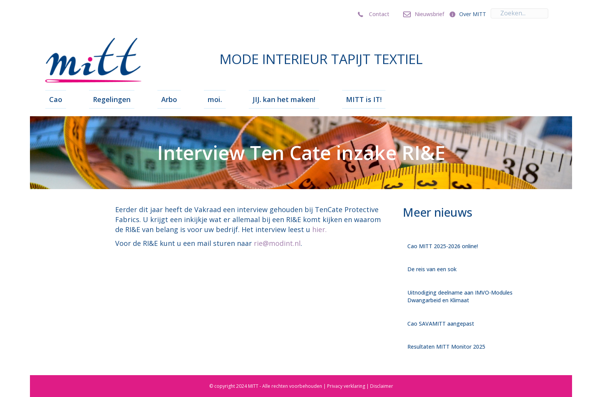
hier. (319, 229)
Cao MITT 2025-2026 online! (442, 246)
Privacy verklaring (346, 386)
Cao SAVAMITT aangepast (440, 323)
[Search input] (519, 13)
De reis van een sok (431, 269)
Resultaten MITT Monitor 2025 (446, 346)
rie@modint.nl (277, 243)
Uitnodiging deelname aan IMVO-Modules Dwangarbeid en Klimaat (460, 296)
